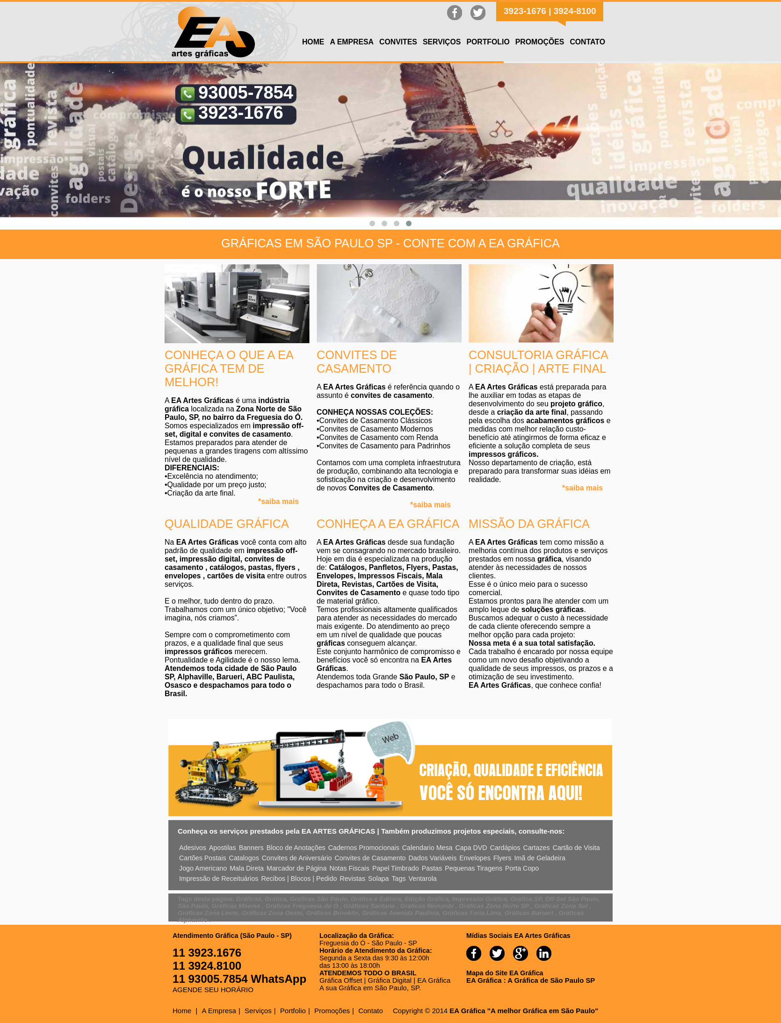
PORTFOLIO (487, 42)
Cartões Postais (202, 858)
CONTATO (587, 42)
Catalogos (244, 858)
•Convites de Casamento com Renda (377, 437)
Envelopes (475, 858)
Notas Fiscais (349, 868)
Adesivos (192, 847)
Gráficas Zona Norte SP (495, 905)
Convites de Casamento (369, 858)
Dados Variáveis (433, 858)
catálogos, (229, 567)
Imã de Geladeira (539, 858)
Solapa (378, 878)
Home (182, 1011)
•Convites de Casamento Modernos (375, 429)
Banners (251, 847)
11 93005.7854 (212, 979)
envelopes (184, 576)
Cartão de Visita (576, 847)
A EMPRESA (352, 42)
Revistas (352, 878)
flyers (287, 567)
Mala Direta (247, 868)
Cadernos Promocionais (363, 847)
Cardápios (505, 847)
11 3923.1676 (207, 952)
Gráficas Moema (237, 905)
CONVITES (398, 42)
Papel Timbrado (395, 868)
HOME (313, 42)
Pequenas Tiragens (473, 868)
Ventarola (423, 878)
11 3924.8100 (207, 965)
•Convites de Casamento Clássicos (374, 421)
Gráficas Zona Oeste (272, 912)
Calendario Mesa (427, 847)
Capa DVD (471, 847)
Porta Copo (522, 868)
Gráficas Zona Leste (208, 912)
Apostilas (222, 847)
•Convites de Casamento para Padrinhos (383, 446)
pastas (260, 567)
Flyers (502, 858)
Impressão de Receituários (219, 878)
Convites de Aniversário (297, 858)
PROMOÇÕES (539, 42)
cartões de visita (237, 576)
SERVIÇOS (442, 42)
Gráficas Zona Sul (561, 905)
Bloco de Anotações (296, 847)
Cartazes (536, 847)
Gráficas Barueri (530, 912)
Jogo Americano (203, 868)
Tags (398, 878)
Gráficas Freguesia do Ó (303, 905)
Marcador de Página (296, 868)
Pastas (432, 868)
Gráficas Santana (370, 905)
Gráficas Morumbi (428, 905)
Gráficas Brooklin (332, 912)
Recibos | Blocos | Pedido (299, 878)
